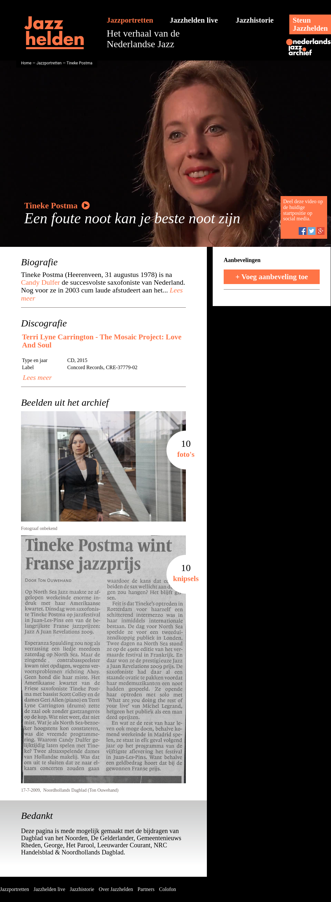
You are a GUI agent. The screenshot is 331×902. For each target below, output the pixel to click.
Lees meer (36, 377)
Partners (146, 889)
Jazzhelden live (194, 20)
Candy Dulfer (40, 282)
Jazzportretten (130, 20)
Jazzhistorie (255, 20)
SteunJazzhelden (310, 24)
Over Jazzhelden (116, 889)
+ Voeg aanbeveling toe (271, 277)
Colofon (167, 889)
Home (26, 63)
